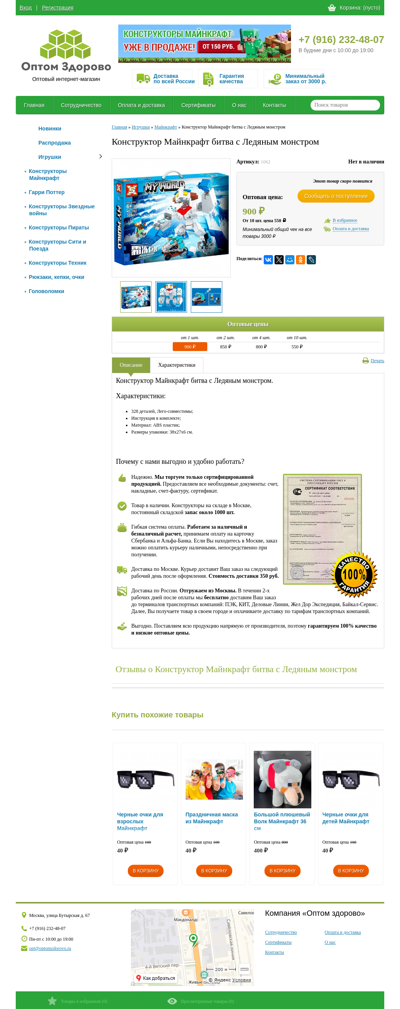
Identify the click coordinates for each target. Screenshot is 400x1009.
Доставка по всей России (173, 78)
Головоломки (44, 291)
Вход (26, 8)
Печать (373, 360)
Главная (34, 105)
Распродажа (54, 143)
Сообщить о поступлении (336, 196)
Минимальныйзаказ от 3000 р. (304, 78)
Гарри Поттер (44, 192)
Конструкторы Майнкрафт (46, 174)
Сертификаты (199, 105)
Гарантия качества (232, 78)
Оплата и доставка (141, 105)
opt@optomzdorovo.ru (50, 948)
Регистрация (58, 8)
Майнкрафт (165, 127)
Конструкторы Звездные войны (60, 209)
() (77, 1001)
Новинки (49, 128)
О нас (239, 105)
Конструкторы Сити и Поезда (55, 245)
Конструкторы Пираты (57, 227)
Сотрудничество (81, 105)
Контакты (274, 105)
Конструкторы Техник (55, 263)
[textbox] (345, 105)
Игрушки (49, 157)
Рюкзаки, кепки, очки (54, 277)
